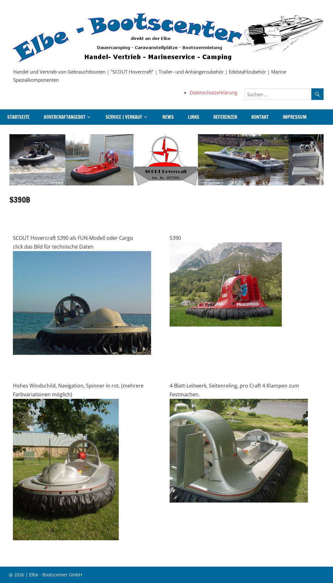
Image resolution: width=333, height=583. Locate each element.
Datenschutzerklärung (213, 92)
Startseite (18, 117)
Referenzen (225, 117)
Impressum (295, 117)
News (168, 117)
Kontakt (260, 117)
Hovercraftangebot (64, 117)
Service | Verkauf (124, 117)
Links (193, 117)
